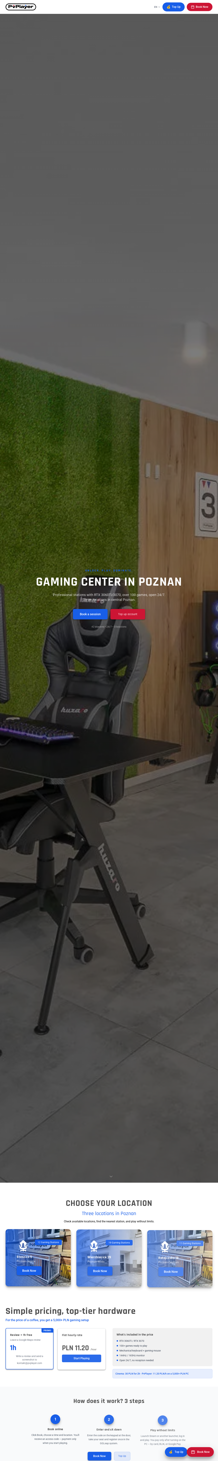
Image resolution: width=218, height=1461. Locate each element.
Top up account (127, 614)
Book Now (199, 7)
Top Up (174, 7)
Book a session (90, 614)
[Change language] (157, 7)
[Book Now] (200, 1452)
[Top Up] (176, 1452)
